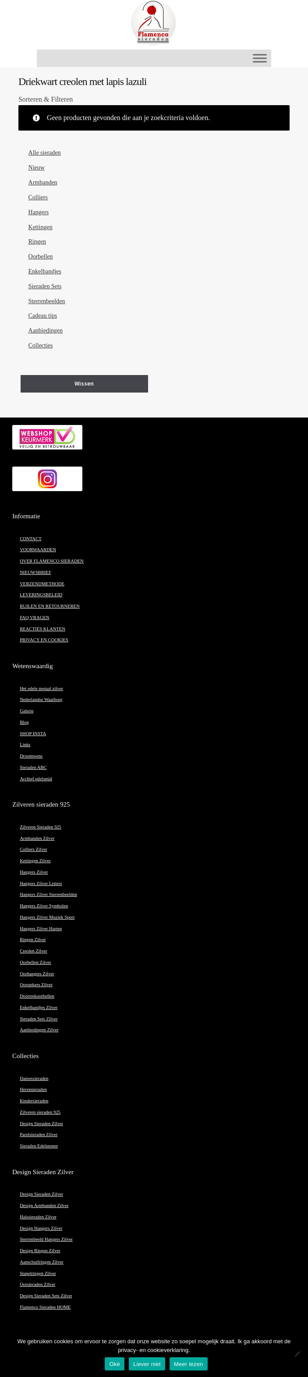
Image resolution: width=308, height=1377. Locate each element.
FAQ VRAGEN (34, 617)
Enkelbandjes (44, 271)
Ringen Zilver (33, 939)
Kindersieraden (34, 1100)
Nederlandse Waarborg (41, 699)
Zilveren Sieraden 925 (40, 827)
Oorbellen (40, 256)
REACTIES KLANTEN (42, 629)
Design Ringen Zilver (40, 1250)
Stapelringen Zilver (38, 1273)
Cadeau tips (42, 315)
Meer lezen (188, 1364)
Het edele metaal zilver (41, 688)
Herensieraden (33, 1089)
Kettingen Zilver (35, 860)
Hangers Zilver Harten (41, 928)
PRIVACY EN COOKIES (44, 639)
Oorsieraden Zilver (37, 1284)
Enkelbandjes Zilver (38, 1007)
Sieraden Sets (45, 286)
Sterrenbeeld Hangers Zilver (46, 1239)
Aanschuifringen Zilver (42, 1262)
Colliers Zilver (33, 849)
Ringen (37, 241)
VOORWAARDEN (38, 549)
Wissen (84, 383)
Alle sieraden (44, 152)
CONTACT (30, 538)
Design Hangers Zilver (41, 1228)
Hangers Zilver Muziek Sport (47, 917)
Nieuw (36, 167)
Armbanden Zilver (37, 838)
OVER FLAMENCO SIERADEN (52, 561)
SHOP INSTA (33, 733)
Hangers (38, 212)
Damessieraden (34, 1078)
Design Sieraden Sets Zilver (46, 1295)
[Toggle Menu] (260, 58)
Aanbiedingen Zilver (39, 1029)
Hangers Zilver (34, 872)
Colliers (38, 197)
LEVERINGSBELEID (41, 594)
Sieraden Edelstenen (39, 1145)
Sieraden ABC (33, 767)
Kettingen (40, 227)
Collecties (40, 345)
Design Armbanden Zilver (44, 1205)
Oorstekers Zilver (36, 984)
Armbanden (42, 182)
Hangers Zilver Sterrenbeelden (48, 894)
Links (25, 744)
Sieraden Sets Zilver (38, 1018)
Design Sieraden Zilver (41, 1123)
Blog (24, 722)
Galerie (26, 710)
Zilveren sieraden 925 (40, 1112)
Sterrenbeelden (46, 301)
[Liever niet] (297, 1353)
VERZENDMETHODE (42, 583)
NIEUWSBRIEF (35, 572)
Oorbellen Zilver (35, 962)
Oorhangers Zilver (37, 973)
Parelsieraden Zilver (38, 1134)
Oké (114, 1364)
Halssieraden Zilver (38, 1216)
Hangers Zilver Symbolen (44, 905)
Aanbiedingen (45, 330)
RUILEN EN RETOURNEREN (50, 606)
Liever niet (147, 1364)
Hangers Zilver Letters (41, 883)
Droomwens (31, 756)
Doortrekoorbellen (37, 996)
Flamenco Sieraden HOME (45, 1307)
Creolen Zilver (33, 951)
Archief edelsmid (36, 778)
